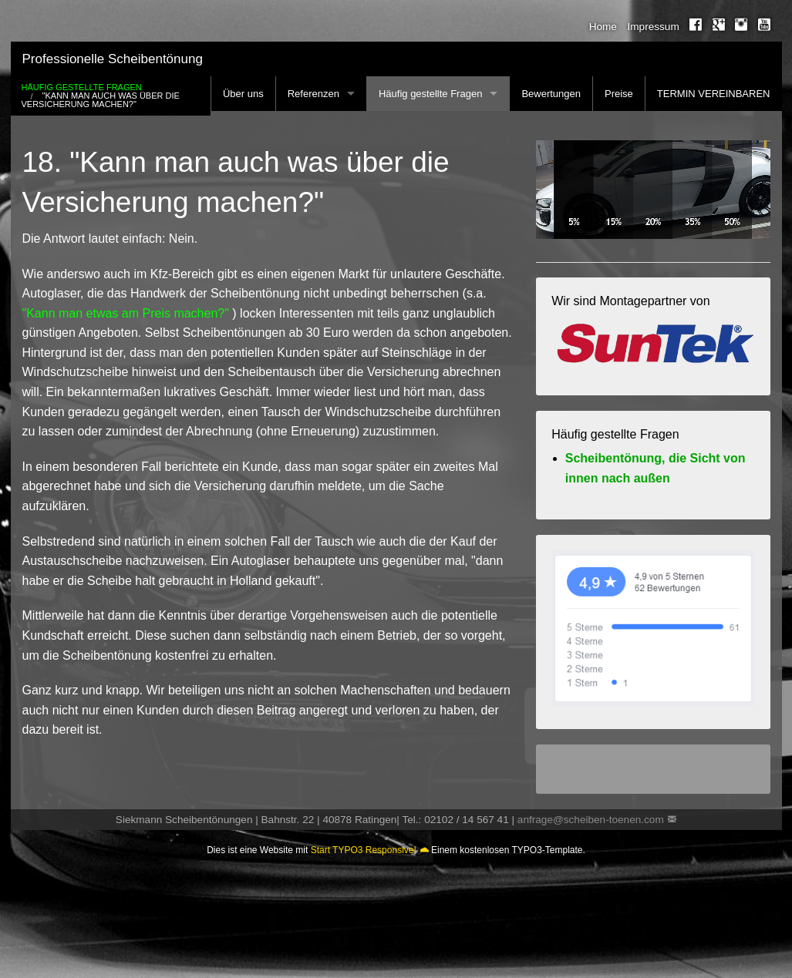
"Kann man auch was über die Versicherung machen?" (101, 100)
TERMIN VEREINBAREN (713, 93)
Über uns (243, 93)
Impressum (653, 26)
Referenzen (313, 93)
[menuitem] (597, 26)
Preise (619, 93)
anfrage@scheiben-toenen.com (590, 819)
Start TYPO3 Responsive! (363, 850)
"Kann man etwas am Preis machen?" (125, 313)
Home (603, 26)
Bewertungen (551, 93)
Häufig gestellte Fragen (430, 93)
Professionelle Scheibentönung (112, 59)
